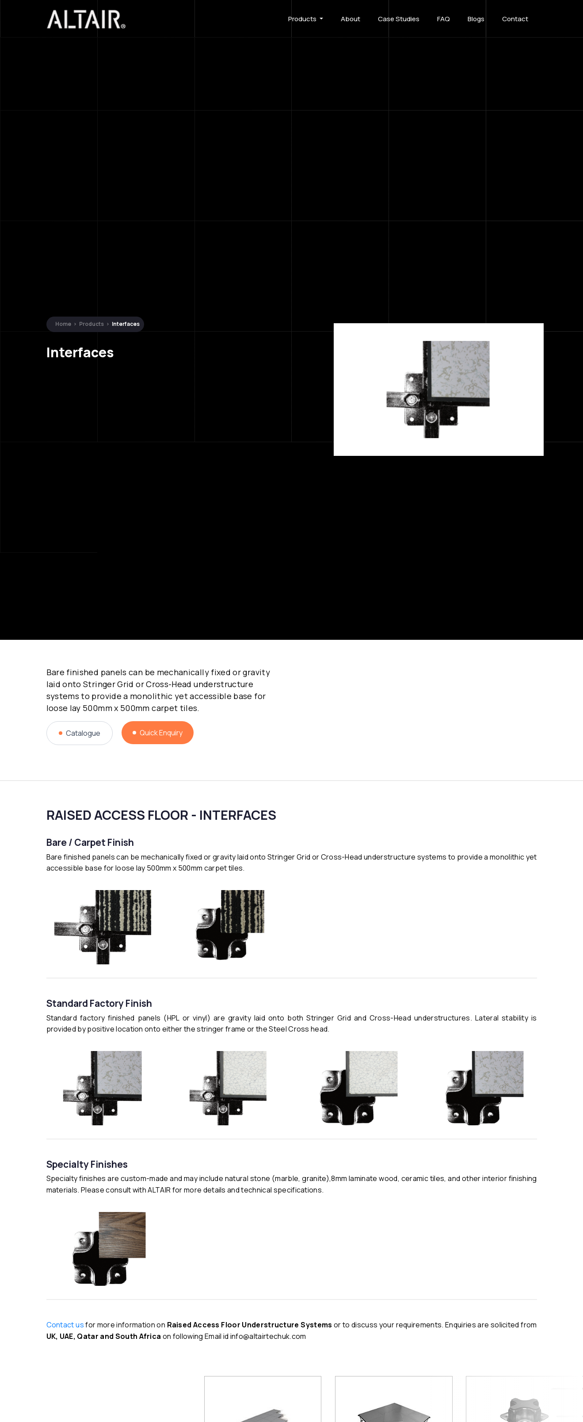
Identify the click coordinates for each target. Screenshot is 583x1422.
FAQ (443, 18)
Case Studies (398, 18)
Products (303, 18)
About (350, 18)
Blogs (476, 18)
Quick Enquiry (158, 733)
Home (63, 324)
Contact (515, 18)
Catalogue (79, 733)
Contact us (65, 1325)
